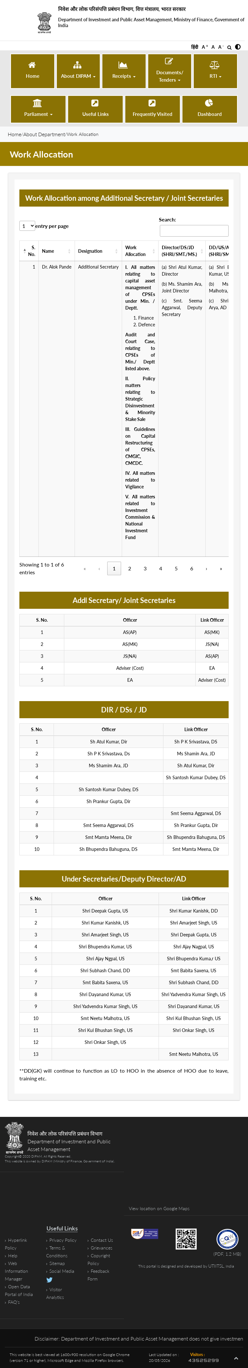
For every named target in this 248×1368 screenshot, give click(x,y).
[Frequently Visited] (152, 108)
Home (14, 134)
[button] (237, 47)
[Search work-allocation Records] (194, 231)
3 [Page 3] (145, 568)
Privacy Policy (63, 1240)
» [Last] (221, 568)
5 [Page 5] (176, 568)
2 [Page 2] (129, 568)
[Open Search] (229, 47)
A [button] (205, 47)
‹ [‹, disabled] (99, 568)
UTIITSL (216, 1266)
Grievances (101, 1248)
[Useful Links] (95, 108)
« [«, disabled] (85, 568)
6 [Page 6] (191, 568)
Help (12, 1255)
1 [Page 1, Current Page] (114, 568)
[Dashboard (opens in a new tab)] (209, 108)
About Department (44, 134)
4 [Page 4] (160, 568)
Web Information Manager (16, 1271)
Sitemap (57, 1263)
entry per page (52, 226)
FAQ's (14, 1302)
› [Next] (206, 568)
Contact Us (102, 1240)
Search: (167, 219)
